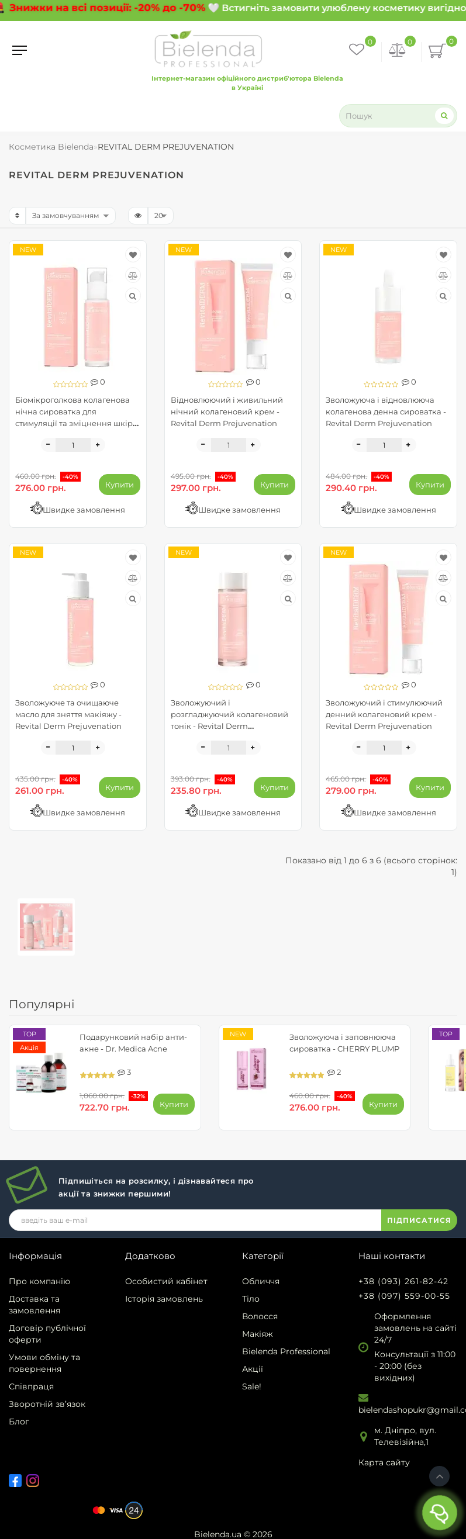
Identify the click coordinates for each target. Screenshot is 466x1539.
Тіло (251, 1299)
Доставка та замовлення (34, 1305)
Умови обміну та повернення (44, 1363)
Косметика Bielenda (51, 146)
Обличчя (260, 1281)
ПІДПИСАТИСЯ (419, 1220)
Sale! (251, 1386)
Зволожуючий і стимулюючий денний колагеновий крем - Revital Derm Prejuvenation (384, 714)
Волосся (260, 1316)
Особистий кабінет (166, 1281)
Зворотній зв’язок (47, 1404)
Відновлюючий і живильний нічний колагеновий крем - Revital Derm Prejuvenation (227, 411)
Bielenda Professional (286, 1351)
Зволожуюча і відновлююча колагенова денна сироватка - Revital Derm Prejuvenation (386, 411)
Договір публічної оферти (47, 1334)
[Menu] (19, 50)
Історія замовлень (164, 1299)
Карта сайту (384, 1462)
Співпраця (31, 1386)
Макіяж (257, 1334)
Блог (19, 1421)
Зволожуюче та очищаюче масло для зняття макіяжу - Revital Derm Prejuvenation (68, 714)
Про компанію (39, 1281)
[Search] (444, 115)
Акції (252, 1369)
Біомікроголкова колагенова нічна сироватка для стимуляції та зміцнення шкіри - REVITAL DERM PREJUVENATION (76, 423)
